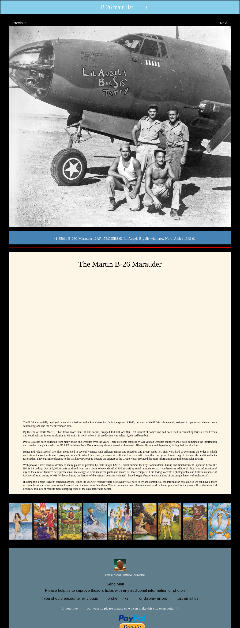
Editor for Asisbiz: (120, 575)
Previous (15, 22)
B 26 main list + (119, 7)
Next (228, 22)
